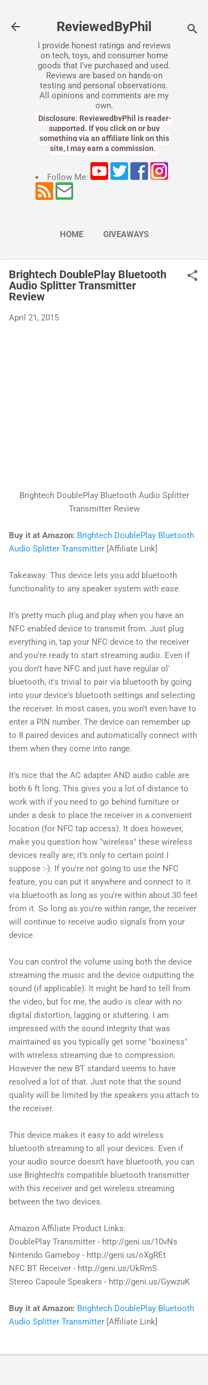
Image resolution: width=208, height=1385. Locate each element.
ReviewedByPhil (104, 26)
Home (71, 234)
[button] (192, 276)
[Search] (192, 30)
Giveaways (126, 234)
